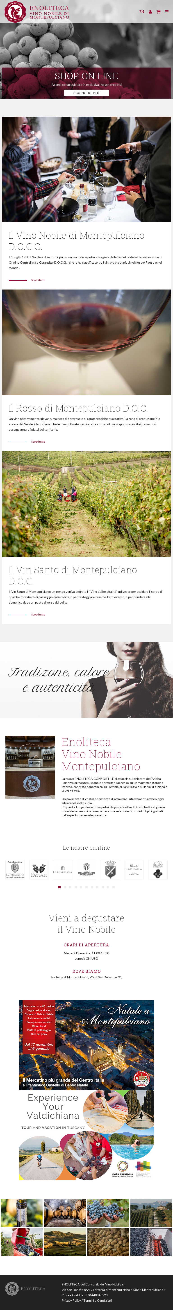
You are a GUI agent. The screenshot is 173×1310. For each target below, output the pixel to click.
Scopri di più (86, 93)
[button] (59, 885)
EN (141, 12)
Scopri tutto (38, 279)
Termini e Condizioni (97, 1298)
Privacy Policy (71, 1298)
